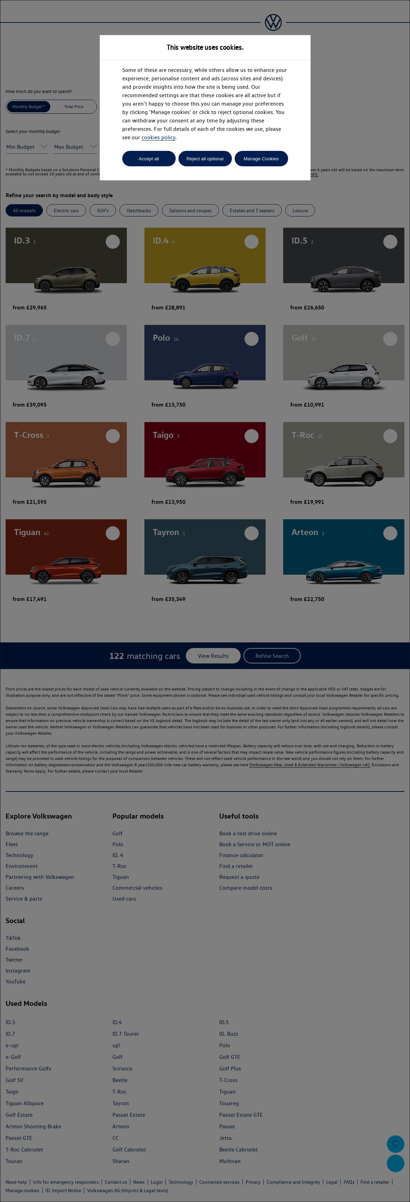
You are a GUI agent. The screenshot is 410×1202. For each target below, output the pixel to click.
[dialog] (205, 601)
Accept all (149, 158)
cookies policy (158, 137)
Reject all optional (205, 158)
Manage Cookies (261, 158)
